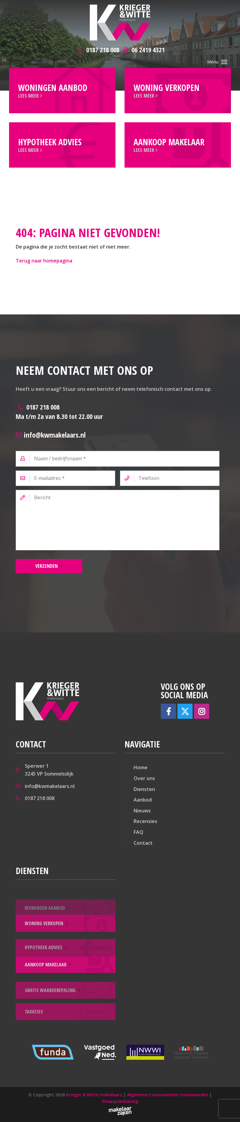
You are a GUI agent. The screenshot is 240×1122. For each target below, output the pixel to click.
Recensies (145, 821)
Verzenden (46, 566)
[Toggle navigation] (224, 61)
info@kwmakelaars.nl (51, 435)
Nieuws (142, 810)
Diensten (144, 789)
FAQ (138, 832)
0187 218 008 (59, 411)
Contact (143, 843)
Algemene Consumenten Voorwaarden (167, 1095)
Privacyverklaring (120, 1101)
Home (141, 767)
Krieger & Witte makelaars (94, 1095)
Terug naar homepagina (44, 260)
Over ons (144, 778)
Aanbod (143, 799)
